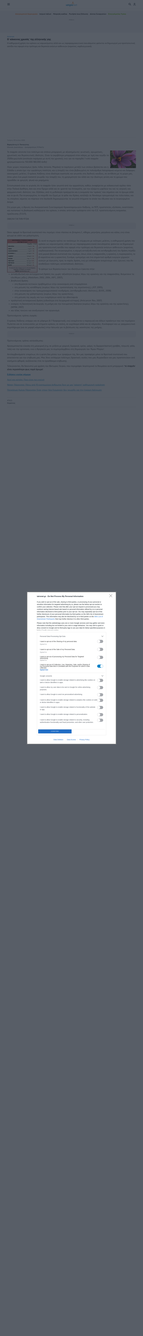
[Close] (111, 596)
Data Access (71, 740)
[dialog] (71, 668)
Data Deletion (58, 740)
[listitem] (71, 636)
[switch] (100, 641)
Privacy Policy (84, 740)
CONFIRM (55, 731)
